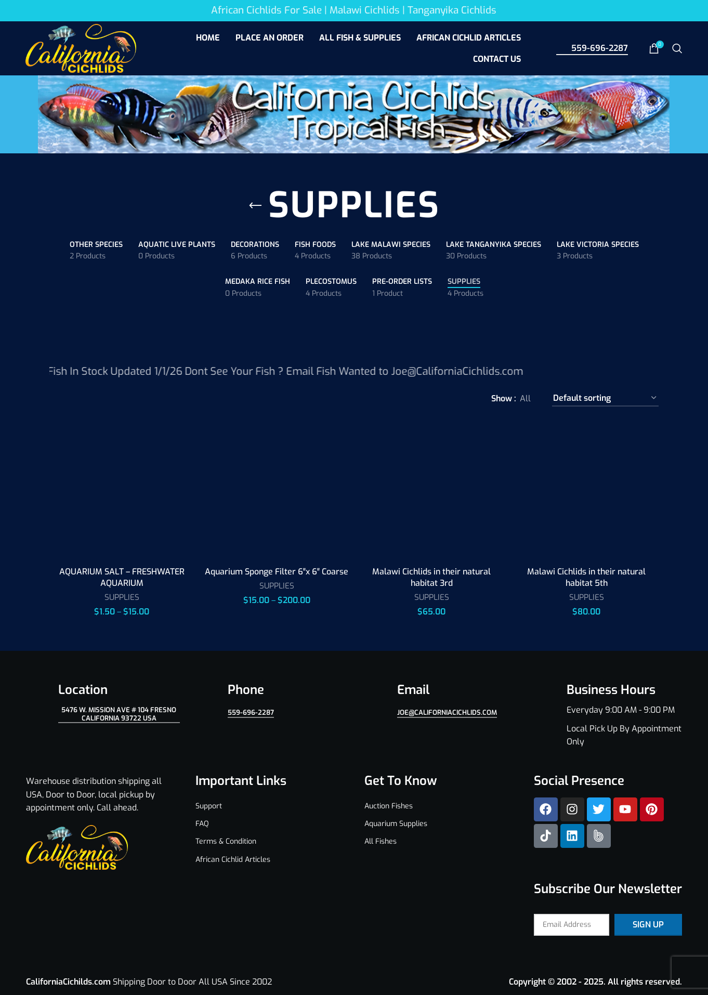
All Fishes (380, 841)
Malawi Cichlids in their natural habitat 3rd (431, 577)
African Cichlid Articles (232, 860)
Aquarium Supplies (395, 824)
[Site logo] (80, 47)
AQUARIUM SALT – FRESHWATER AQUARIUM (122, 577)
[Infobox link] (608, 715)
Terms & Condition (225, 841)
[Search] (677, 48)
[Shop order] (605, 398)
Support (208, 806)
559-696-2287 (592, 48)
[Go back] (255, 205)
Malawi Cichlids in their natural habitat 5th (586, 577)
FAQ (202, 824)
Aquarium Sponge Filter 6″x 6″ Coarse (276, 571)
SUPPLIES (121, 597)
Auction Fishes (388, 806)
